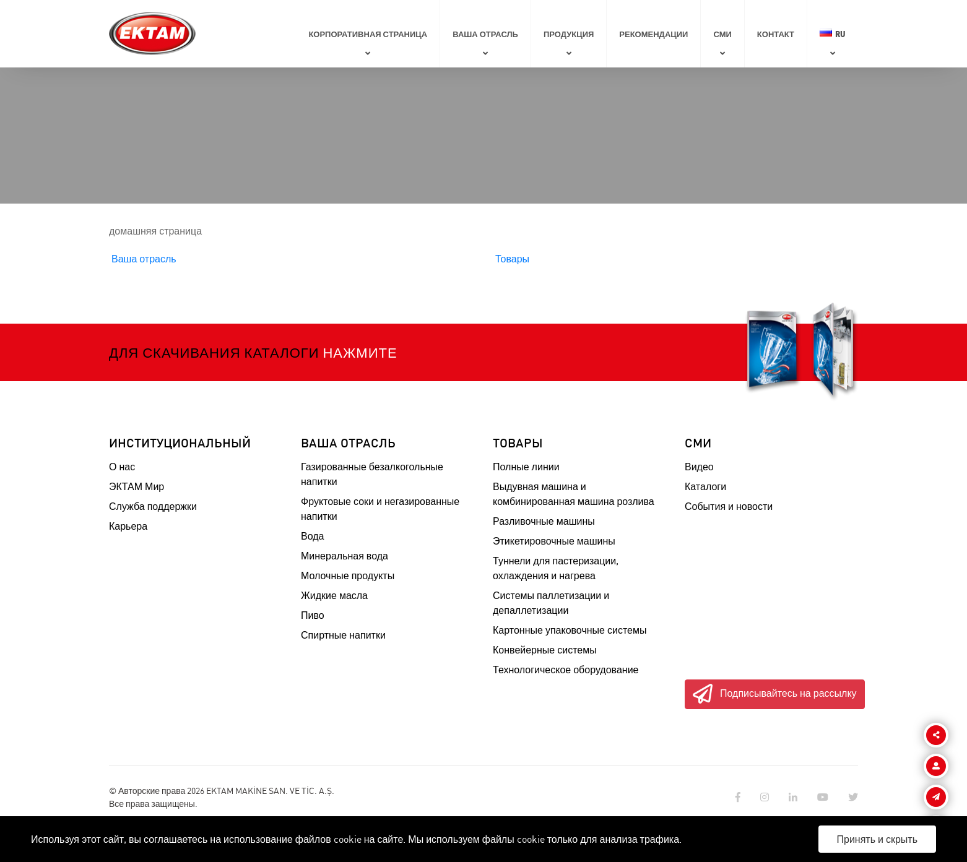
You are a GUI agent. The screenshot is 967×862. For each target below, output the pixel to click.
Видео (699, 466)
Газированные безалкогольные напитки (372, 474)
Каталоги (705, 486)
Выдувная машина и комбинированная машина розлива (573, 493)
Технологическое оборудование (565, 669)
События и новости (729, 506)
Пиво (312, 615)
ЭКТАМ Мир (136, 486)
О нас (122, 466)
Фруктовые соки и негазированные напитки (380, 508)
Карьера (128, 526)
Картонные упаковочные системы (569, 630)
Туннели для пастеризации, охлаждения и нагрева (555, 568)
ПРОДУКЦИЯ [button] (569, 33)
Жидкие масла (334, 595)
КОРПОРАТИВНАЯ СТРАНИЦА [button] (367, 33)
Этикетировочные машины (554, 541)
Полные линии (526, 466)
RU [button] (833, 33)
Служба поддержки (153, 506)
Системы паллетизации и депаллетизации (551, 602)
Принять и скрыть (877, 839)
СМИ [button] (722, 33)
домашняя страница (155, 231)
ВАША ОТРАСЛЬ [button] (485, 33)
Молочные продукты (347, 575)
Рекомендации (653, 33)
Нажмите (360, 352)
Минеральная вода (344, 556)
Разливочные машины (544, 521)
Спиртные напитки (343, 635)
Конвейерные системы (545, 650)
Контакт (775, 33)
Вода (312, 536)
